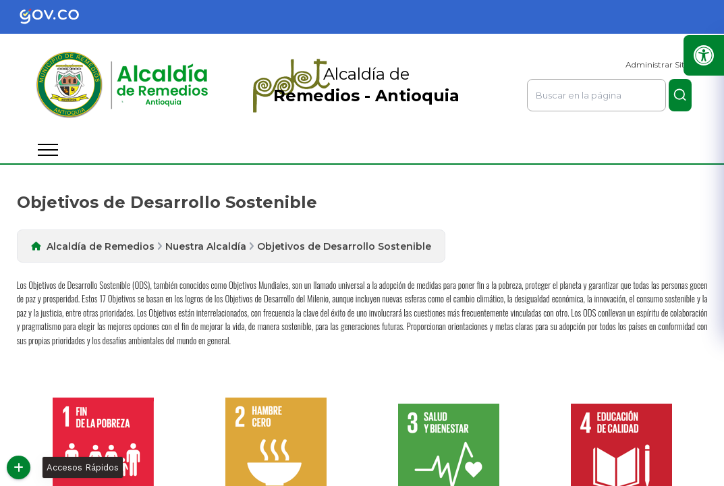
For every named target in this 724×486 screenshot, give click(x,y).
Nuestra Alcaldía (205, 246)
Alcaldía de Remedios (101, 246)
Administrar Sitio (658, 64)
